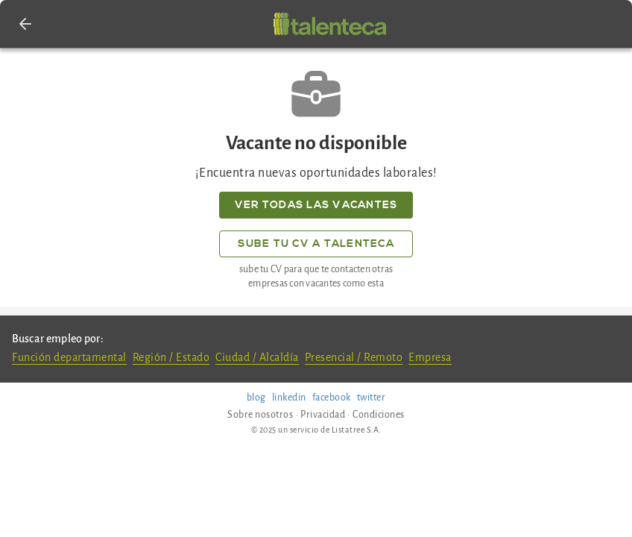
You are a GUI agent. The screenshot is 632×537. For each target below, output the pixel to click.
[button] (25, 23)
